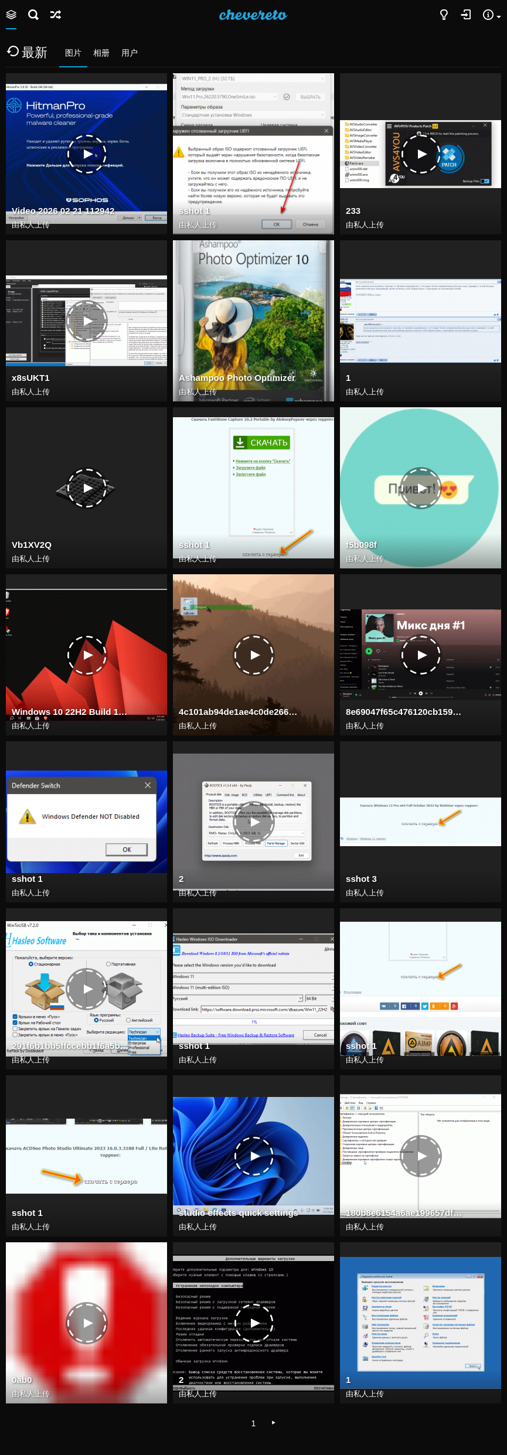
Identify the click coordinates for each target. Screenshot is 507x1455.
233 (353, 211)
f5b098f (361, 545)
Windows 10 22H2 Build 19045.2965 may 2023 (71, 712)
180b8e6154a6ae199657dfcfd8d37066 (405, 1213)
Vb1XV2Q (32, 545)
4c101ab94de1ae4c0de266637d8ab (238, 712)
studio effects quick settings (238, 1213)
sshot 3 (361, 879)
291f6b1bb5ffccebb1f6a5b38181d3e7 (71, 1046)
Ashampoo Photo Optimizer (237, 378)
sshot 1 (194, 211)
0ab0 (22, 1380)
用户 (129, 52)
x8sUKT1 (31, 378)
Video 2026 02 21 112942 (63, 211)
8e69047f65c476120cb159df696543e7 (405, 712)
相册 (101, 52)
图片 (73, 52)
